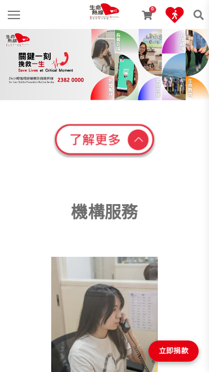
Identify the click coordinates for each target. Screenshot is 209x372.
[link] (104, 8)
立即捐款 (173, 351)
